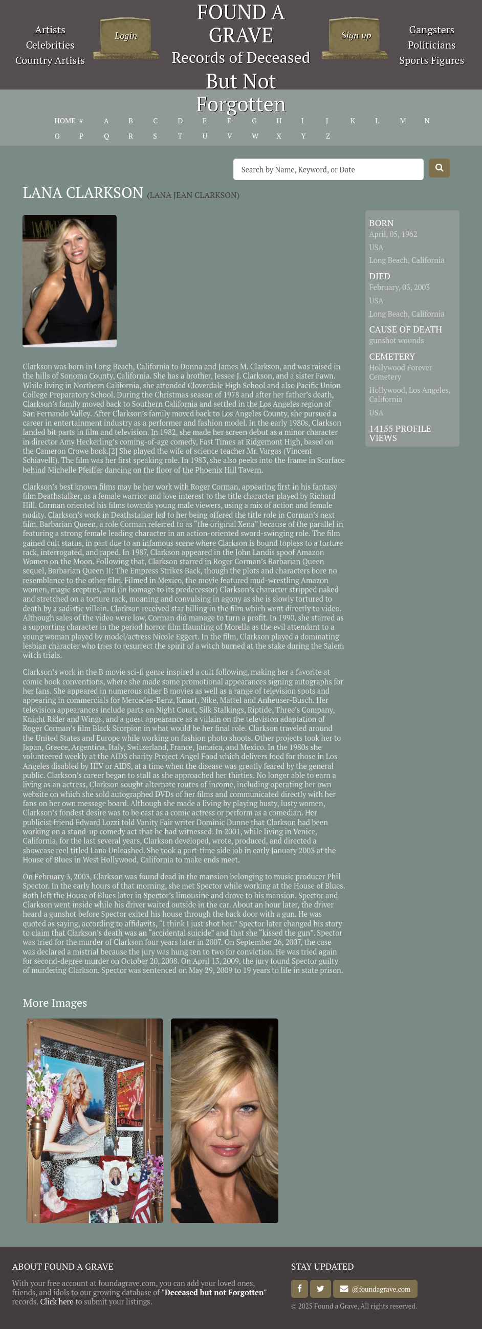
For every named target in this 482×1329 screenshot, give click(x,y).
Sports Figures (431, 60)
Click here (56, 1301)
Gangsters (431, 29)
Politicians (432, 45)
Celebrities (50, 45)
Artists (50, 29)
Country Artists (50, 60)
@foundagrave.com (379, 1289)
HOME (65, 120)
